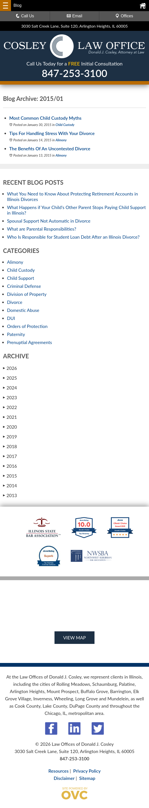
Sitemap (87, 778)
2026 (10, 368)
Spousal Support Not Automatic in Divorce (48, 221)
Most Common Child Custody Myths (45, 118)
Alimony (61, 140)
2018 (10, 446)
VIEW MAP (74, 637)
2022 (10, 407)
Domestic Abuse (23, 310)
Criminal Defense (24, 286)
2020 (10, 426)
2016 (10, 465)
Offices (124, 16)
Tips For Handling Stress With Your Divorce (52, 133)
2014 (10, 485)
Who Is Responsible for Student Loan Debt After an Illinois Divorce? (73, 237)
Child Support (20, 278)
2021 (10, 417)
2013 (10, 495)
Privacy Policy (87, 771)
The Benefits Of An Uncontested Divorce (49, 148)
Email (74, 16)
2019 (10, 436)
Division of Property (26, 294)
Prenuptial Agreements (29, 342)
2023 (10, 397)
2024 (10, 387)
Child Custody (65, 125)
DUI (11, 318)
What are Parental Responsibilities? (41, 229)
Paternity (16, 334)
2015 (10, 475)
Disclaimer (64, 778)
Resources (58, 771)
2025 (10, 377)
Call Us (25, 16)
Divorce (14, 302)
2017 (10, 456)
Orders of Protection (27, 326)
